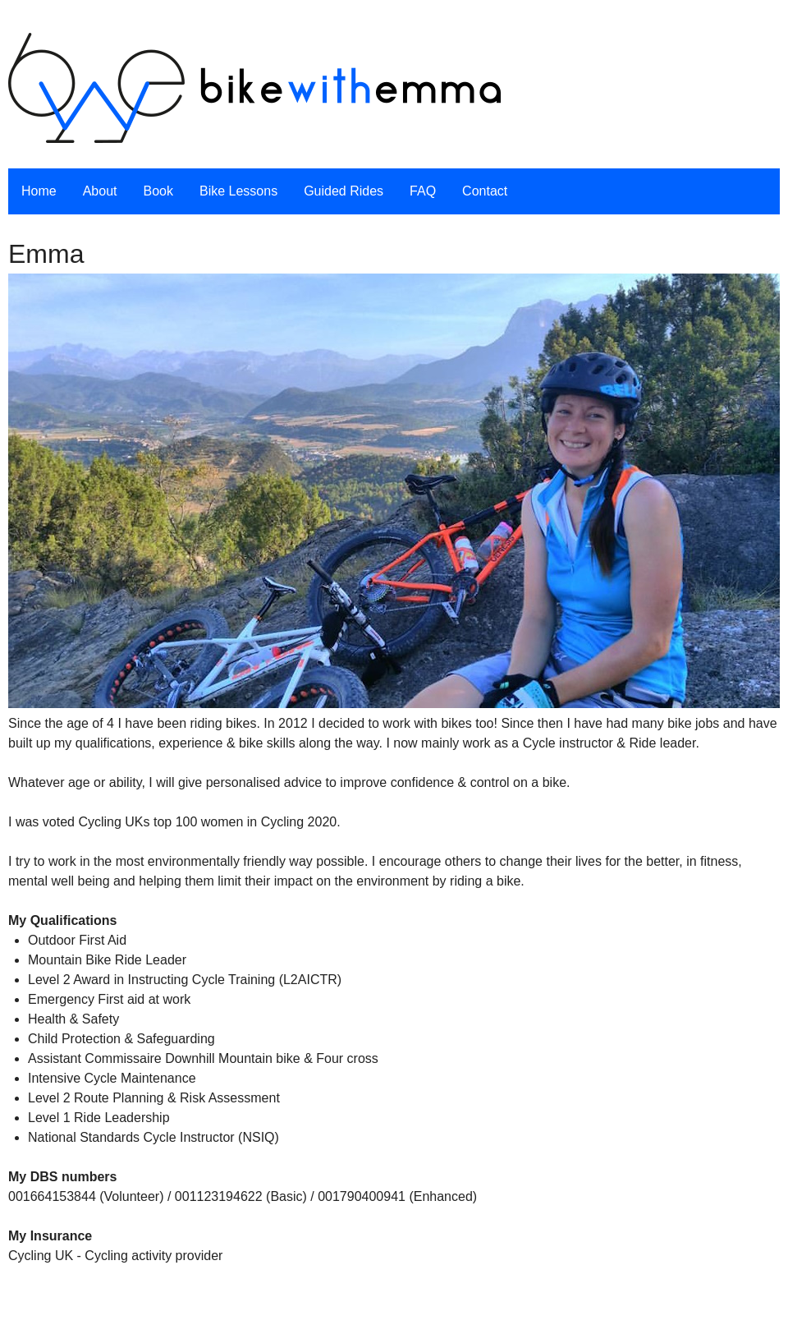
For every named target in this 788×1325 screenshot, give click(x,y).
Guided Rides (343, 191)
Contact (484, 191)
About (100, 191)
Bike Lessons (238, 191)
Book (158, 191)
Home (39, 191)
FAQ (423, 191)
